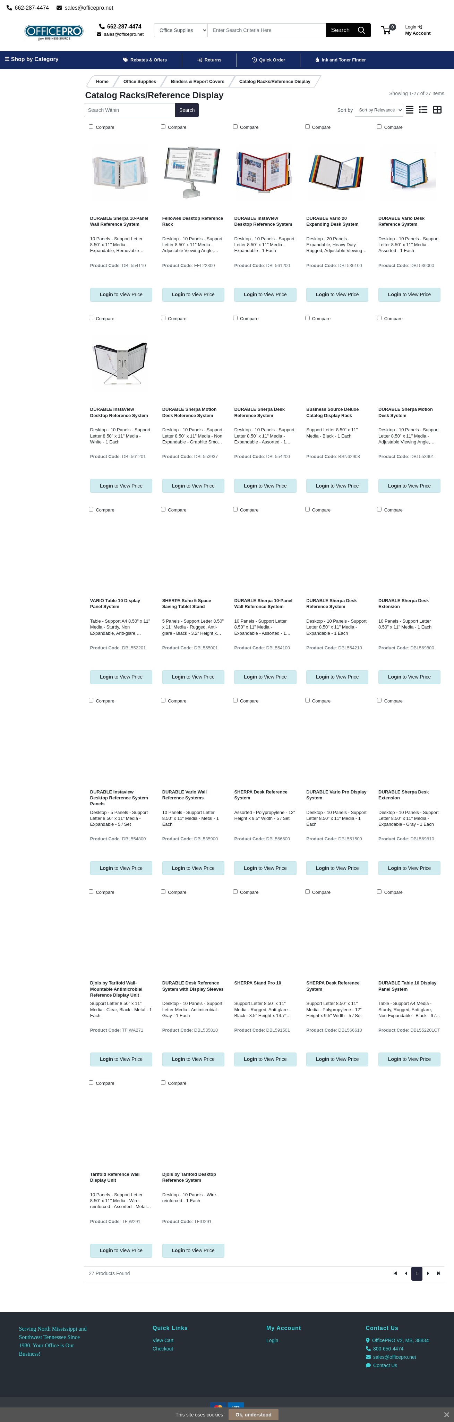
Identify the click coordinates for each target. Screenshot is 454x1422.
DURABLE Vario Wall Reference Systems (184, 794)
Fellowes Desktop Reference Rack (192, 221)
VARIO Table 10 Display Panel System (115, 603)
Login (272, 1340)
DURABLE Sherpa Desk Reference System (259, 412)
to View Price (121, 294)
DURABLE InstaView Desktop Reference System (263, 221)
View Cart (163, 1340)
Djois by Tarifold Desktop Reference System (189, 1177)
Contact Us (381, 1365)
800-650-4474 (385, 1349)
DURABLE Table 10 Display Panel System (407, 985)
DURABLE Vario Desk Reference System (401, 221)
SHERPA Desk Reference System (260, 794)
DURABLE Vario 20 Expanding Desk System (332, 221)
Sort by (345, 110)
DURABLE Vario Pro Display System (336, 794)
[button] (386, 30)
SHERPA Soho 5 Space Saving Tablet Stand (186, 603)
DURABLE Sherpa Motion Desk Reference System (189, 412)
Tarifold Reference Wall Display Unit (115, 1177)
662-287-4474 (28, 8)
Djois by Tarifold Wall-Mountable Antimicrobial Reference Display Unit (116, 989)
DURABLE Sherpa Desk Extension (403, 603)
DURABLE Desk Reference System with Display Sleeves (193, 985)
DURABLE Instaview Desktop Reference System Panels (119, 798)
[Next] (427, 1274)
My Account (419, 29)
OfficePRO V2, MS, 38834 (397, 1340)
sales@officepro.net (85, 8)
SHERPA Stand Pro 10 (257, 983)
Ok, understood (253, 1414)
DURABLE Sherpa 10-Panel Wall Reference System (119, 221)
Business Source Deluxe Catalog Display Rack (332, 412)
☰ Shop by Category (31, 59)
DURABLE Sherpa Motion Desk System (405, 412)
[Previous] (406, 1274)
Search (187, 110)
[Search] (266, 30)
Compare (104, 127)
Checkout (163, 1349)
